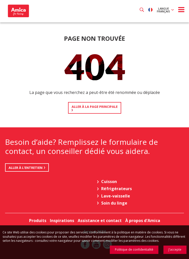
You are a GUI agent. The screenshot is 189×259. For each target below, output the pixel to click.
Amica (18, 11)
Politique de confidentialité (134, 249)
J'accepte (175, 249)
